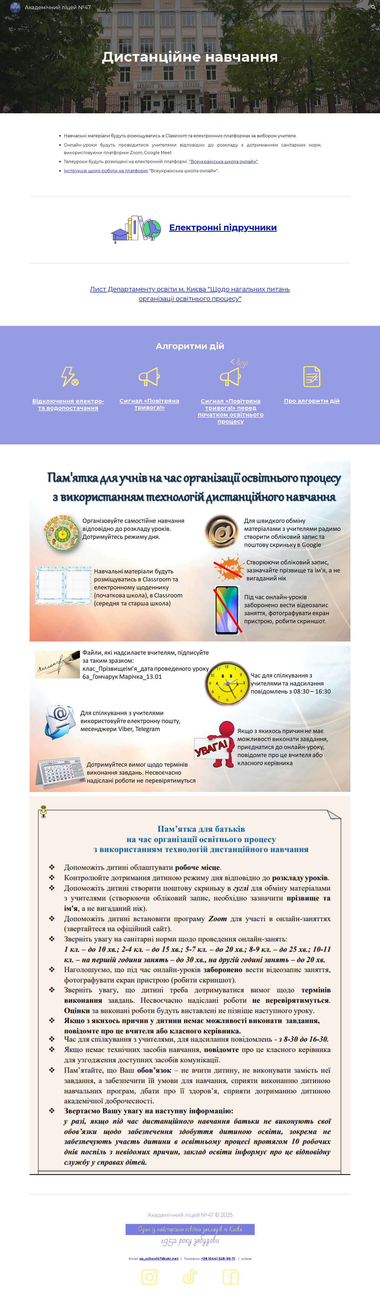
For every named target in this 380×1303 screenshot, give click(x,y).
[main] (190, 56)
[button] (373, 7)
